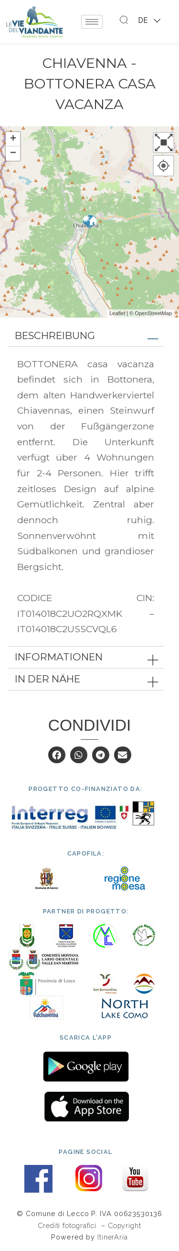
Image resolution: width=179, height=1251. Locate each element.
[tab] (86, 336)
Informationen (59, 657)
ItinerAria (112, 1237)
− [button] (13, 153)
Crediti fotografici (68, 1225)
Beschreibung (55, 335)
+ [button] (13, 139)
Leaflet (117, 313)
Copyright (124, 1225)
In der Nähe (47, 679)
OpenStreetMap (153, 313)
